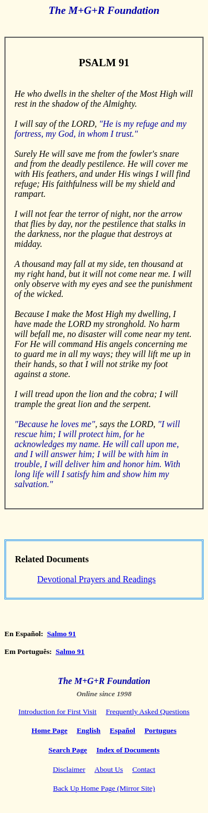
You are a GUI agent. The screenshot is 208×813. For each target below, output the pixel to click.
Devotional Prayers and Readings (96, 579)
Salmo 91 (61, 633)
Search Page (67, 750)
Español (122, 730)
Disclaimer (69, 769)
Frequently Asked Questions (148, 711)
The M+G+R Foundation (104, 681)
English (88, 730)
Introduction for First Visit (57, 711)
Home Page (50, 730)
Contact (143, 769)
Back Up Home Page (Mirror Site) (104, 788)
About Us (108, 769)
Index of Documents (128, 750)
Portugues (160, 730)
